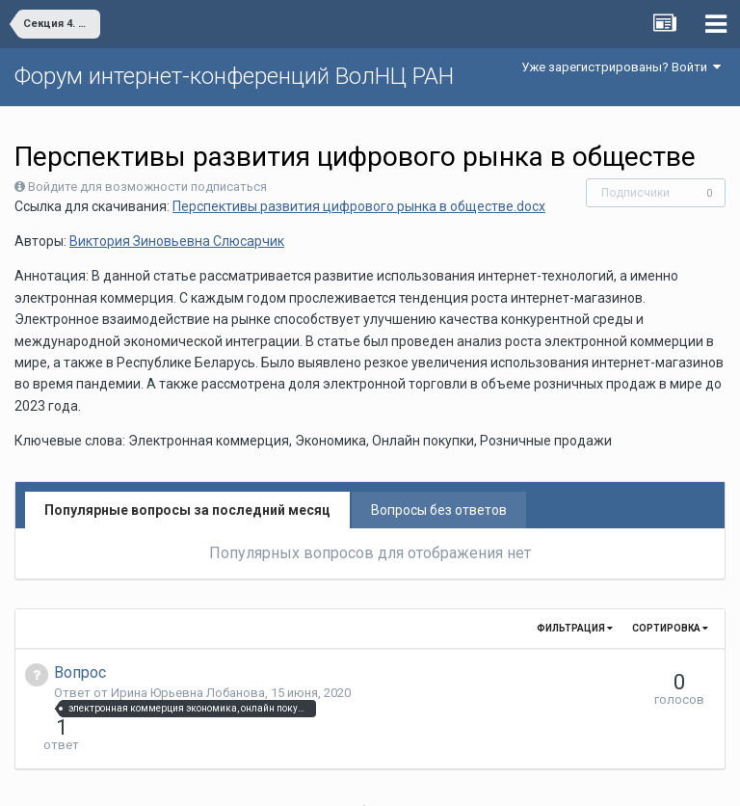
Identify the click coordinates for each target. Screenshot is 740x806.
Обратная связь (400, 777)
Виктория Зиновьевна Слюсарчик (176, 241)
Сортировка (670, 628)
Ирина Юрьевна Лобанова (188, 692)
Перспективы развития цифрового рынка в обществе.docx (358, 206)
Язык (310, 777)
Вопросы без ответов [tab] (439, 510)
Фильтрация (575, 628)
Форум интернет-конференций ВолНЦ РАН (234, 76)
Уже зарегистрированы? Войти (621, 67)
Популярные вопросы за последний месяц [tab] (187, 510)
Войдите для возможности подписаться (147, 186)
